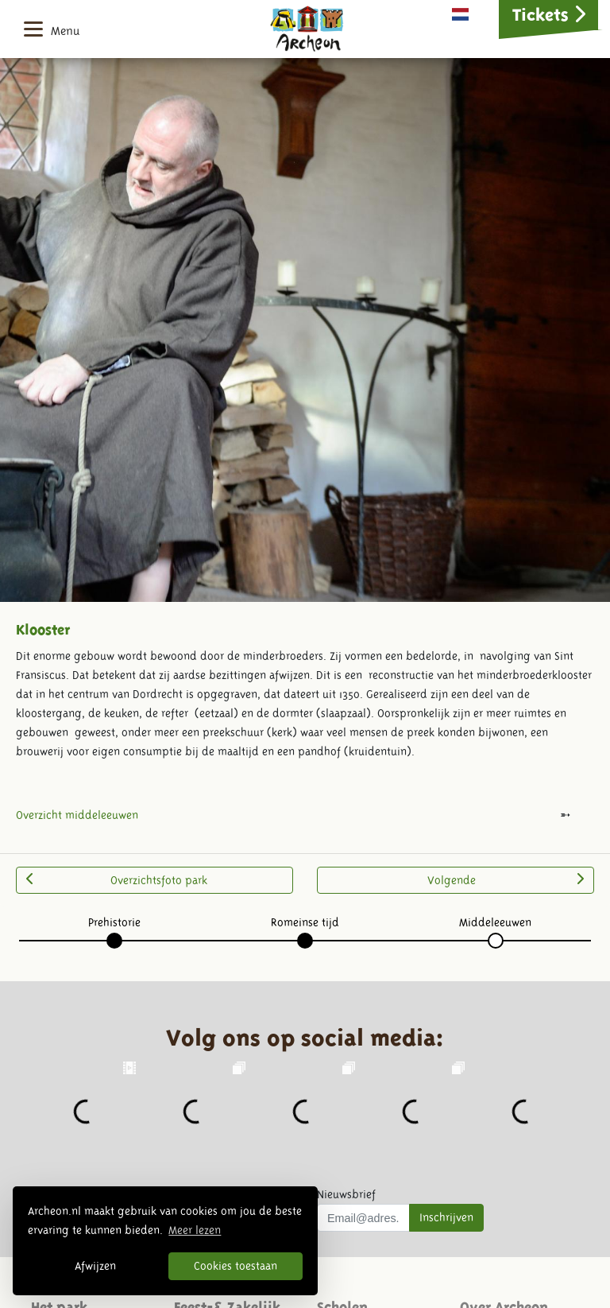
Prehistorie (114, 922)
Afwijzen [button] (95, 1265)
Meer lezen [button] (194, 1230)
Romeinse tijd (305, 922)
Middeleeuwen (495, 922)
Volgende (505, 879)
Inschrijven (446, 1217)
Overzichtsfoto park (116, 879)
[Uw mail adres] (363, 1218)
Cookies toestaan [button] (235, 1265)
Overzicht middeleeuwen (77, 815)
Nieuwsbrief (346, 1194)
